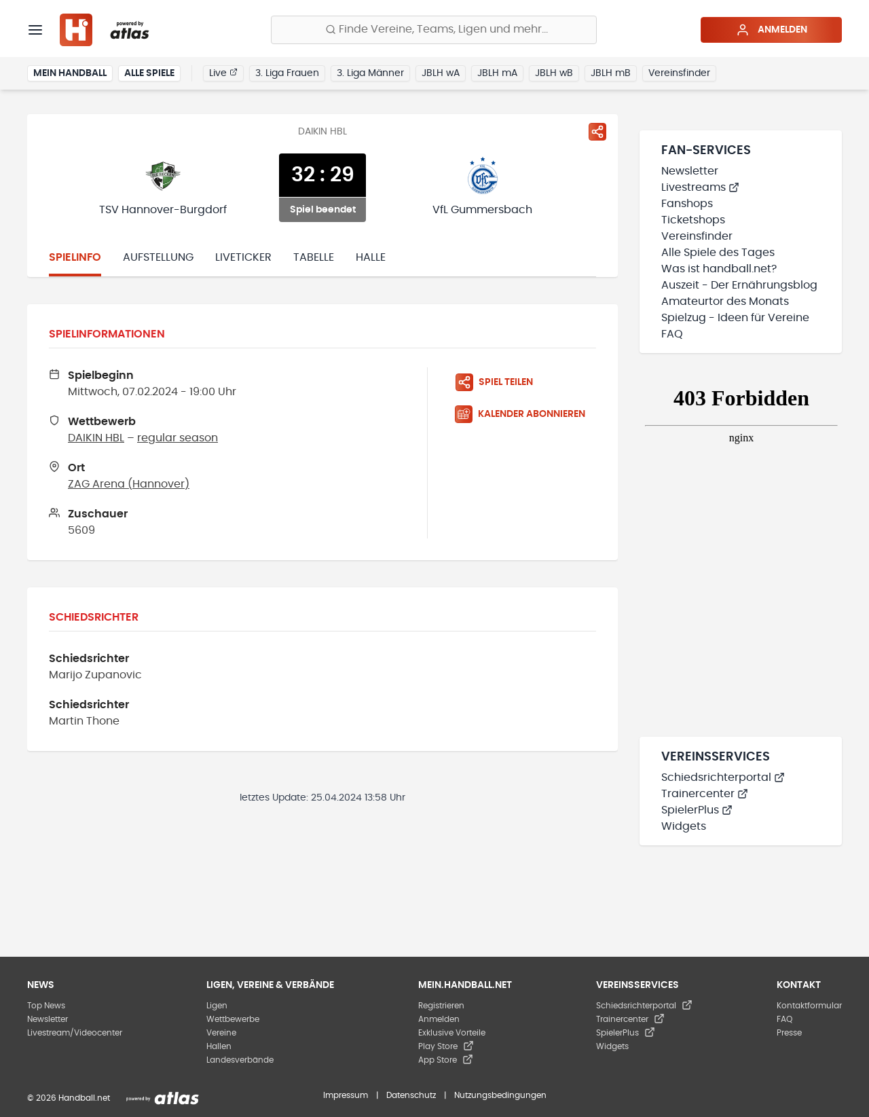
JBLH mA (497, 73)
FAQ (672, 334)
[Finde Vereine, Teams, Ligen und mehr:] (434, 30)
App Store (445, 1060)
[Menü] (35, 30)
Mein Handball (70, 73)
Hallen (219, 1046)
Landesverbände (240, 1060)
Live (223, 72)
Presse (789, 1033)
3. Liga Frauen (287, 73)
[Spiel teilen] (597, 132)
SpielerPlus (697, 810)
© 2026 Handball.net (68, 1098)
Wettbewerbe (232, 1019)
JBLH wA (441, 73)
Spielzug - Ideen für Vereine (735, 317)
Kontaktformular (809, 1006)
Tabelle (313, 257)
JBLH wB (554, 73)
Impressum (345, 1095)
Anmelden (771, 30)
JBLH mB (611, 73)
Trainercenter (704, 794)
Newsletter (689, 171)
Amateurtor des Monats (725, 301)
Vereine (221, 1033)
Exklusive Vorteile (451, 1033)
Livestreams (700, 187)
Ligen (216, 1006)
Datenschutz (411, 1095)
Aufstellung (158, 257)
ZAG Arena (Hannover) (128, 484)
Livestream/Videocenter (74, 1033)
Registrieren (441, 1006)
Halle (371, 257)
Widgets (683, 826)
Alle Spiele (149, 73)
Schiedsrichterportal (723, 777)
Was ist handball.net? (719, 268)
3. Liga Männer (370, 73)
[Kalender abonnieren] (525, 414)
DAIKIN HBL (96, 438)
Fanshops (687, 203)
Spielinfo (75, 257)
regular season (177, 438)
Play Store (446, 1046)
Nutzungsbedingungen (500, 1095)
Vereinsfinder (679, 73)
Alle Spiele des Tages (718, 252)
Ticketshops (693, 220)
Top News (46, 1006)
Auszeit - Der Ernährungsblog (739, 285)
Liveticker (243, 257)
